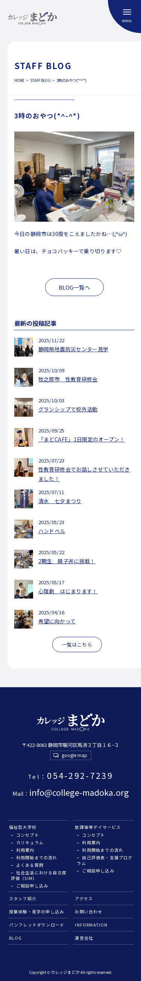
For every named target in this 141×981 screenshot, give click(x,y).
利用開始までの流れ (37, 857)
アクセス (84, 898)
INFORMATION (91, 925)
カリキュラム (30, 842)
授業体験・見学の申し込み (36, 911)
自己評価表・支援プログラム (104, 860)
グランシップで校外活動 (68, 409)
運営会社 (84, 938)
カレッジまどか (65, 972)
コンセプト (27, 835)
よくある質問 (30, 865)
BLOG (15, 938)
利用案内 (25, 850)
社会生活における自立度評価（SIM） (39, 875)
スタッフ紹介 (22, 898)
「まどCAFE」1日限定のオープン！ (81, 439)
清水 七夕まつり (60, 501)
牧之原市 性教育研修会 (68, 379)
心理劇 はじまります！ (68, 591)
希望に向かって (57, 621)
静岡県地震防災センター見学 (73, 349)
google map (74, 755)
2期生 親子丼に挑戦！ (67, 561)
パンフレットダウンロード (37, 925)
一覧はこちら (77, 644)
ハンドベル (51, 531)
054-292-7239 (70, 775)
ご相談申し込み (32, 886)
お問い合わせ (88, 911)
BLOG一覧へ (74, 287)
